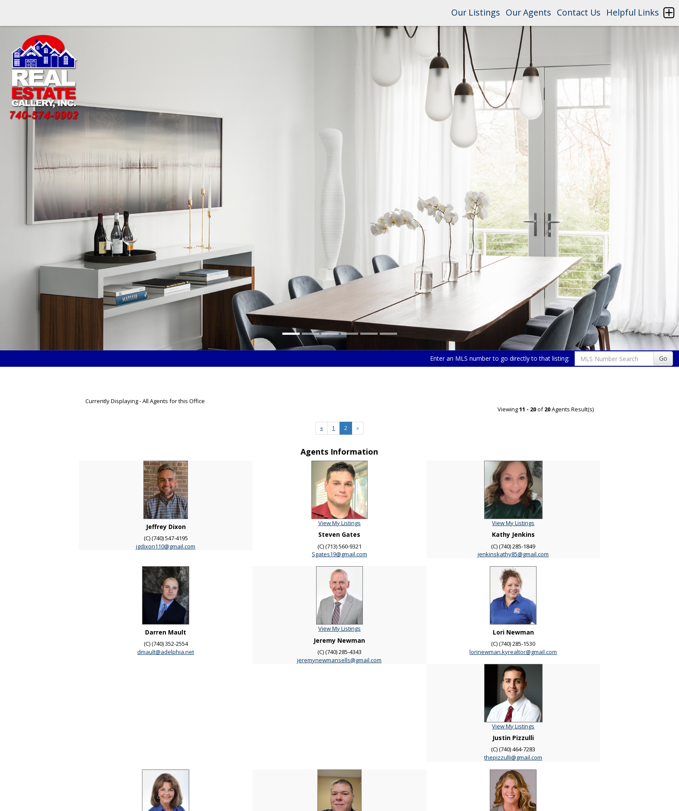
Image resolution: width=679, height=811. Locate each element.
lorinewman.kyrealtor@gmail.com (513, 652)
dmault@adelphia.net (165, 652)
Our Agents (528, 12)
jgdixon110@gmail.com (165, 546)
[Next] (321, 428)
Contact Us (579, 12)
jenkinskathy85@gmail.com (513, 554)
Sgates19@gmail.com (339, 554)
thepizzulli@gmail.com (513, 757)
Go (663, 358)
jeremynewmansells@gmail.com (339, 660)
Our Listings (475, 12)
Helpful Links (632, 12)
